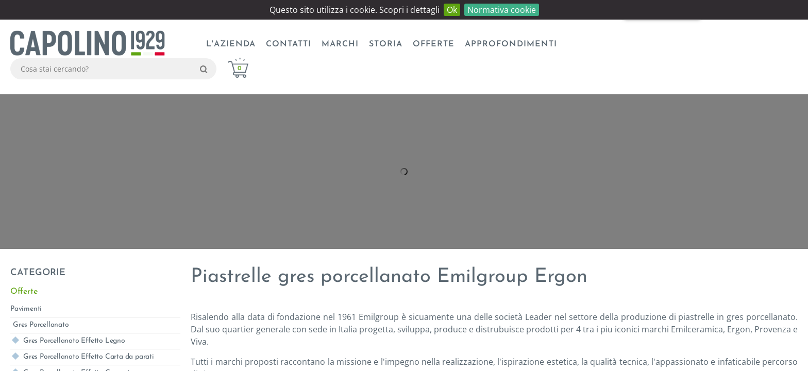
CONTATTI (288, 44)
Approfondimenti (511, 44)
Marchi (340, 44)
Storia (385, 44)
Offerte (433, 44)
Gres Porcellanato (41, 325)
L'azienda (231, 44)
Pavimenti (26, 309)
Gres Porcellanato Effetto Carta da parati (88, 357)
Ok (452, 9)
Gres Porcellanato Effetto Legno (74, 341)
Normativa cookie (501, 9)
